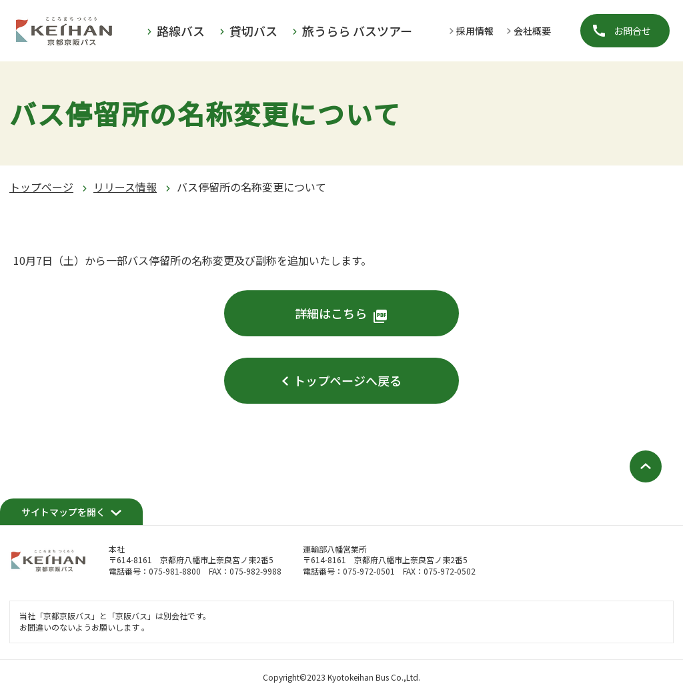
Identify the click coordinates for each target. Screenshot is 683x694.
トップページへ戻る (347, 380)
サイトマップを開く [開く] (63, 511)
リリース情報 (125, 187)
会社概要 (532, 30)
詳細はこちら (331, 313)
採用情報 (475, 30)
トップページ (41, 187)
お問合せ (632, 30)
